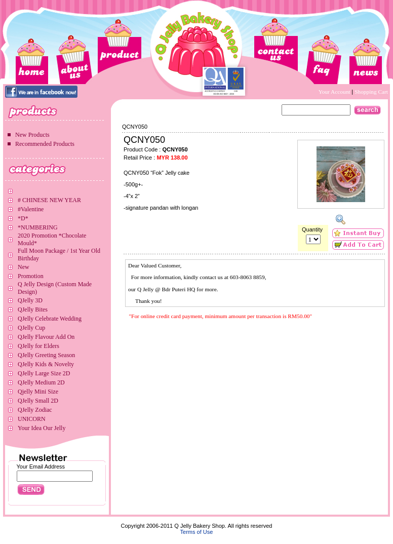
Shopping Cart (371, 92)
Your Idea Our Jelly (41, 428)
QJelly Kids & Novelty (46, 364)
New (23, 266)
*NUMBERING (38, 227)
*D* (23, 218)
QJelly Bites (33, 309)
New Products (32, 134)
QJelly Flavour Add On (46, 336)
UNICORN (32, 418)
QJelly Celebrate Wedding (50, 318)
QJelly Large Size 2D (44, 373)
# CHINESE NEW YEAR (49, 200)
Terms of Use (196, 532)
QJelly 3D (30, 300)
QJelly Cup (31, 327)
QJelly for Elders (38, 345)
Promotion (31, 276)
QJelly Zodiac (35, 409)
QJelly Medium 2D (41, 382)
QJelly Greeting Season (46, 355)
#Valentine (31, 209)
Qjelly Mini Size (38, 391)
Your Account (335, 92)
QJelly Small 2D (38, 400)
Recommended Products (44, 143)
